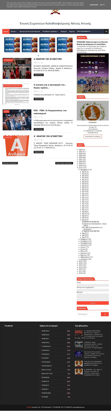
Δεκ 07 (84, 214)
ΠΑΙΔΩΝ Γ (45, 389)
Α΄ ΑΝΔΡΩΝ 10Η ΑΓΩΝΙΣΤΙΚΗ (48, 136)
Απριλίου (84, 253)
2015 (80, 263)
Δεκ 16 (84, 198)
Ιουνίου (83, 249)
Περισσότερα (39, 75)
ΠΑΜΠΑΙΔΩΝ (46, 393)
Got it (102, 5)
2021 (80, 160)
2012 (80, 269)
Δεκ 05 (84, 218)
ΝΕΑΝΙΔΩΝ (45, 377)
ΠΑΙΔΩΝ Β (45, 385)
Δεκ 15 (84, 200)
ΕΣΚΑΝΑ (29, 407)
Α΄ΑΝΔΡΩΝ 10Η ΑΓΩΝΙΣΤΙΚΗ (48, 59)
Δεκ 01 (84, 237)
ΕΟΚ (7, 111)
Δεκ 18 (84, 194)
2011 (80, 271)
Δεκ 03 (84, 233)
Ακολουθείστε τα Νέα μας (92, 136)
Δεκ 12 (84, 206)
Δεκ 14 (84, 202)
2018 (80, 166)
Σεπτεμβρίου (85, 243)
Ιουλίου (83, 247)
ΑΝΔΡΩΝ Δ (46, 342)
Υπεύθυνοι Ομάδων (49, 31)
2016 (80, 261)
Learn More (94, 5)
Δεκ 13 (84, 204)
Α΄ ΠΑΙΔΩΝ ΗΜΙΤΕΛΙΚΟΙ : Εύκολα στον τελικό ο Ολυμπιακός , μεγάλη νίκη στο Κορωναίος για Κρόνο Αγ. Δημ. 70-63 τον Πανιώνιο (89, 334)
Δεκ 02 (84, 235)
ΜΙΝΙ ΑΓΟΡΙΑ (46, 370)
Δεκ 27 (84, 180)
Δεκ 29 (84, 176)
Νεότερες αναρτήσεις (10, 163)
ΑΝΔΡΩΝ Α (9, 60)
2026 (80, 150)
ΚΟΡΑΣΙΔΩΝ (46, 362)
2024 (80, 154)
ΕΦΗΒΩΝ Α (46, 350)
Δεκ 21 (84, 188)
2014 (80, 265)
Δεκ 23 (84, 184)
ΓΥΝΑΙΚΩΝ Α (46, 346)
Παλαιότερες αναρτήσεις (64, 163)
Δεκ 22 (84, 186)
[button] (38, 55)
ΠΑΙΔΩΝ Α (45, 381)
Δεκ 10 (84, 210)
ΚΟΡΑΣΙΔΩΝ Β (47, 366)
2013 (80, 267)
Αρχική (5, 31)
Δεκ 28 (84, 178)
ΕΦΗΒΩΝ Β (46, 354)
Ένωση (13, 31)
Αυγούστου (84, 245)
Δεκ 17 (84, 196)
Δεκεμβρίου (84, 170)
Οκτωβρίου (84, 241)
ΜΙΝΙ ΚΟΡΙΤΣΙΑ (47, 373)
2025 (80, 152)
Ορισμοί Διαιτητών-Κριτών (30, 31)
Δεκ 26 (84, 182)
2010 (80, 273)
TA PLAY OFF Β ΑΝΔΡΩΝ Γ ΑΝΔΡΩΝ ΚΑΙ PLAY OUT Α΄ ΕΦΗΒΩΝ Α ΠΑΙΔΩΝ (93, 363)
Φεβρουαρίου (85, 257)
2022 (80, 158)
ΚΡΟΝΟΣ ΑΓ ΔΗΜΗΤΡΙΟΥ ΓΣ (13, 86)
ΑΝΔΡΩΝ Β (46, 335)
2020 (80, 162)
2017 (80, 168)
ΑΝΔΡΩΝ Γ (45, 338)
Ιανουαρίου (84, 259)
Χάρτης (72, 31)
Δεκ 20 (84, 190)
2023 (80, 156)
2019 (80, 164)
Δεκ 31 (84, 172)
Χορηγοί (64, 31)
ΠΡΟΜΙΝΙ (45, 397)
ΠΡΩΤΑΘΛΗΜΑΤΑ (83, 31)
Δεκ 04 (84, 220)
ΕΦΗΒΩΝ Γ (45, 358)
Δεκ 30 (84, 174)
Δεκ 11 (84, 208)
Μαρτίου (83, 255)
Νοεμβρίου (84, 239)
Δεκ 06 (84, 216)
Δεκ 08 (84, 212)
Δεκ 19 (84, 192)
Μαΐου (83, 251)
